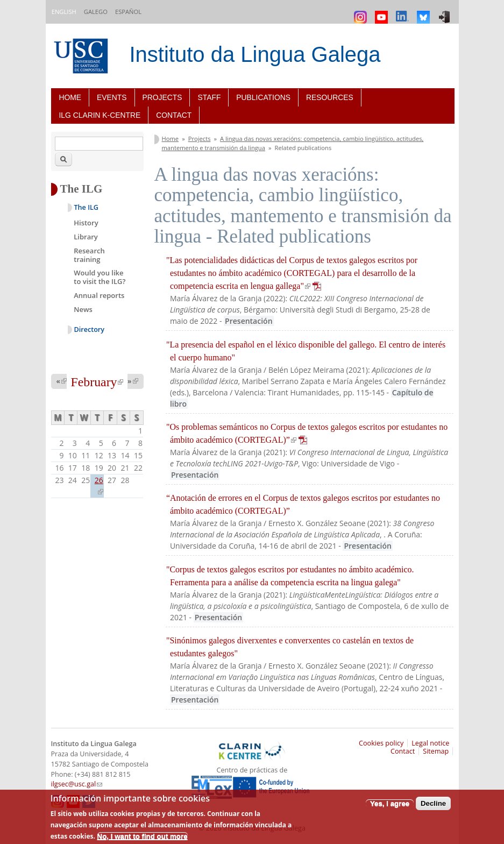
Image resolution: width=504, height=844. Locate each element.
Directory (89, 329)
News (83, 309)
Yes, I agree (389, 803)
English (64, 12)
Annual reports (99, 295)
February (97, 382)
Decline (433, 803)
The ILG (86, 207)
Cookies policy (381, 743)
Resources (329, 97)
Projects (162, 97)
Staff (209, 97)
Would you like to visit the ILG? (99, 277)
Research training (89, 255)
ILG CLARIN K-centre (100, 115)
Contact (173, 115)
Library (86, 237)
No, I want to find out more (142, 836)
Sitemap (436, 751)
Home (70, 97)
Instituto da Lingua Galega (255, 54)
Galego (96, 12)
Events (111, 97)
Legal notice (430, 743)
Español (128, 12)
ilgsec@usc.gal (77, 784)
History (86, 223)
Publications (263, 97)
